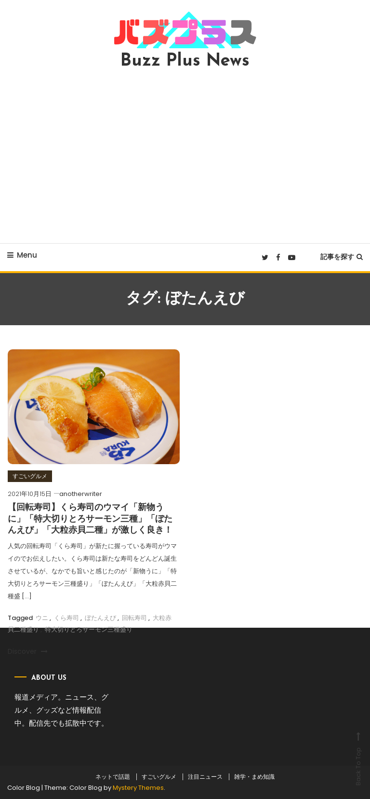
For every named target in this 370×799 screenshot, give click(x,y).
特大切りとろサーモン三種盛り (88, 629)
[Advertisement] (185, 156)
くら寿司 (66, 617)
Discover (28, 651)
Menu (22, 255)
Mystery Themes (138, 787)
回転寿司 (134, 617)
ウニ (42, 617)
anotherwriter (80, 493)
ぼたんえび (100, 617)
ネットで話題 (112, 776)
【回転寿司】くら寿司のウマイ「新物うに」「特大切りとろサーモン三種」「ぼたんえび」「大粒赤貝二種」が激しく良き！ (90, 519)
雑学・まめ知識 (254, 776)
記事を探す (341, 257)
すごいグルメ (30, 476)
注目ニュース (205, 776)
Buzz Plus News (185, 61)
